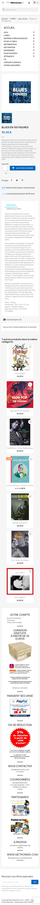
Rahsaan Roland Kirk (20, 523)
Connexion (11, 620)
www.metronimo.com (22, 854)
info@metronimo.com (20, 769)
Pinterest (22, 180)
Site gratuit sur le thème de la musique (20, 859)
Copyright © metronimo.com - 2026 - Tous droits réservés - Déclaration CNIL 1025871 (18, 901)
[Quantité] (4, 168)
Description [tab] (11, 205)
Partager (11, 180)
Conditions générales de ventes (20, 846)
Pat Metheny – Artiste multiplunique (20, 448)
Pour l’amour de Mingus (20, 560)
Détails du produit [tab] (14, 209)
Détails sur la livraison (20, 688)
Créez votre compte (14, 622)
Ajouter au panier (22, 168)
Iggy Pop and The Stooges (20, 411)
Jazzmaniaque (20, 373)
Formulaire (20, 772)
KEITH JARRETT (20, 597)
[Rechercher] (20, 9)
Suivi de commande (14, 618)
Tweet (17, 180)
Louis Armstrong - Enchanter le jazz (20, 485)
